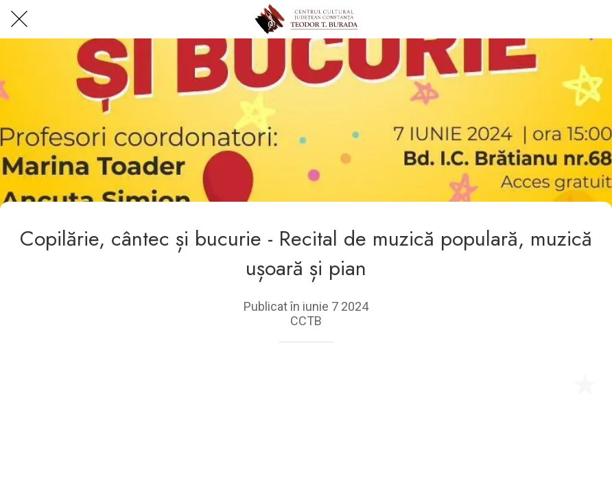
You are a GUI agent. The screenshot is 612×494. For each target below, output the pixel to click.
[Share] (551, 383)
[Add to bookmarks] (584, 383)
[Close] (19, 19)
